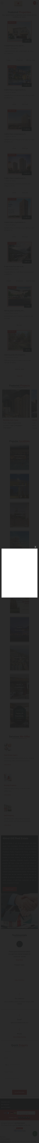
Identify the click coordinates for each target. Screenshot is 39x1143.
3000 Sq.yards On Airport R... (15, 355)
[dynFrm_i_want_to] (19, 1071)
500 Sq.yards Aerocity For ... (14, 311)
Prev (4, 411)
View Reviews (19, 980)
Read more (10, 889)
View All (19, 376)
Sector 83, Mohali (19, 543)
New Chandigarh (19, 485)
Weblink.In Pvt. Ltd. (24, 1125)
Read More (19, 960)
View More (7, 765)
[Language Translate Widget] (26, 1113)
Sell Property (9, 815)
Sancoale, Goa (19, 657)
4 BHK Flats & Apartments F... (15, 90)
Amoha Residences (10, 420)
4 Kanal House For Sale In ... (14, 46)
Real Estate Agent (10, 755)
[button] (19, 1037)
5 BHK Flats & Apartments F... (15, 178)
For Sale (12, 22)
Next (34, 411)
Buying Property (10, 785)
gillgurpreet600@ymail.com (19, 1022)
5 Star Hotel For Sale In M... (14, 266)
